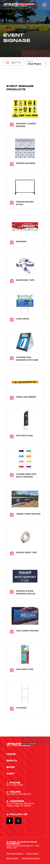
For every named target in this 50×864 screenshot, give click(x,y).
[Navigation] (44, 4)
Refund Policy (12, 858)
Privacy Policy (32, 853)
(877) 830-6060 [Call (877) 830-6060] (14, 785)
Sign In (11, 761)
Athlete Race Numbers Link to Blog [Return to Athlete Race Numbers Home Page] (19, 4)
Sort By (30, 61)
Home (10, 754)
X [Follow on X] (18, 820)
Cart (10, 774)
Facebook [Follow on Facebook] (9, 820)
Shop (10, 767)
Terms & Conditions (14, 853)
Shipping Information (31, 858)
